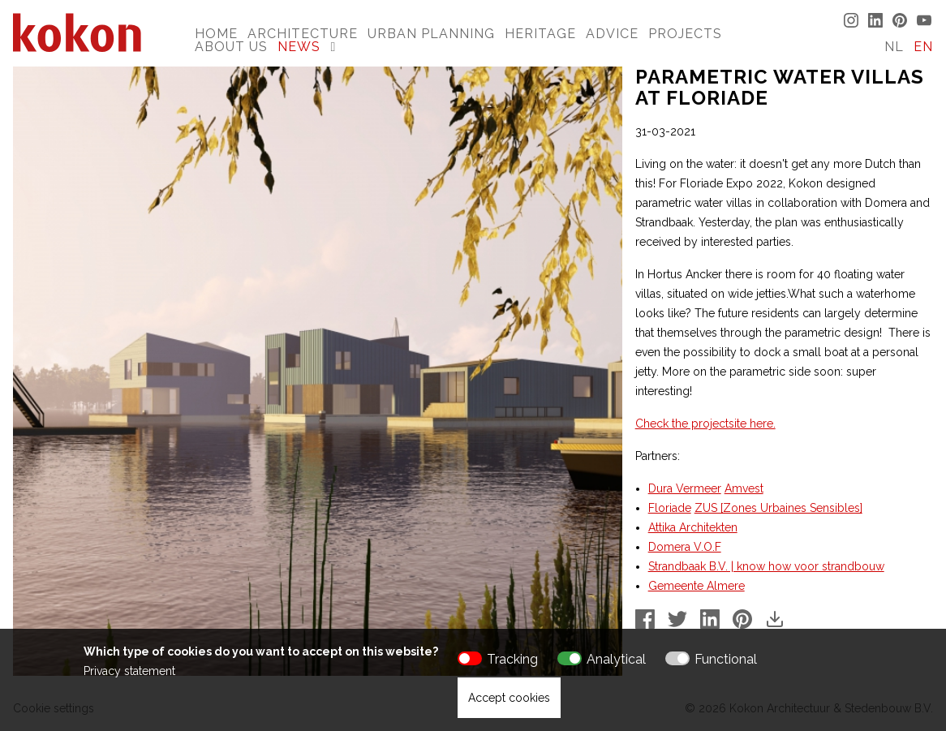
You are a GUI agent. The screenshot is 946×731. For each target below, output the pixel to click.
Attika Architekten (692, 527)
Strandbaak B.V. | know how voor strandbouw (766, 566)
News (298, 46)
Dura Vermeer (684, 488)
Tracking (512, 659)
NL (894, 46)
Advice (612, 33)
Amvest (744, 488)
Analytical (616, 659)
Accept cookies (509, 697)
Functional (725, 659)
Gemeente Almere (696, 585)
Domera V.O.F (684, 546)
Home (216, 33)
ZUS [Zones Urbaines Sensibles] (778, 507)
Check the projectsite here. (705, 423)
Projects (685, 33)
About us (231, 46)
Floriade (669, 507)
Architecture (302, 33)
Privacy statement (129, 670)
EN (923, 46)
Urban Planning (431, 33)
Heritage (540, 33)
